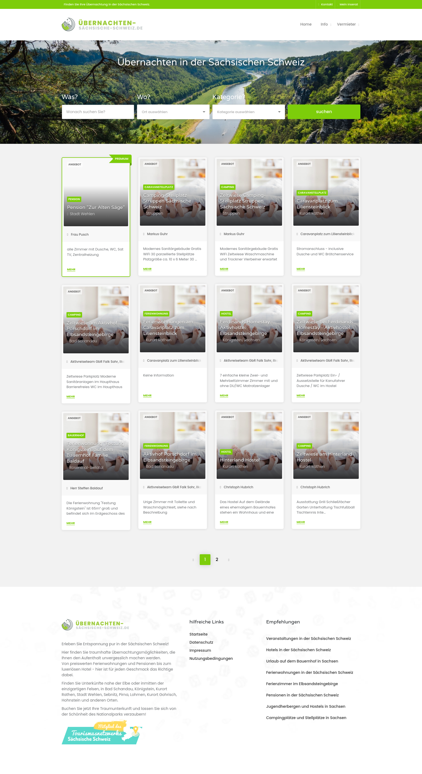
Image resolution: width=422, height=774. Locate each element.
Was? (70, 97)
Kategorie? (228, 97)
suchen (324, 112)
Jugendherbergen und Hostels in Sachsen (305, 706)
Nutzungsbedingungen (211, 658)
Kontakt (325, 4)
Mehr (71, 269)
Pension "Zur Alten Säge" (96, 207)
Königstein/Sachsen (241, 340)
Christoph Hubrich (236, 487)
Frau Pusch (78, 234)
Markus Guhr (155, 234)
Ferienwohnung (156, 314)
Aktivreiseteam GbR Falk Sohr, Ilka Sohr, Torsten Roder (265, 360)
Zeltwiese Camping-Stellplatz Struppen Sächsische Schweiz (243, 201)
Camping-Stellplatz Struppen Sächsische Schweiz (167, 201)
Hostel (226, 314)
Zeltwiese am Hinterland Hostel (324, 457)
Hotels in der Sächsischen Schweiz (298, 650)
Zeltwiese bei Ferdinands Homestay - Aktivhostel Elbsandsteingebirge (325, 327)
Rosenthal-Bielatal (86, 467)
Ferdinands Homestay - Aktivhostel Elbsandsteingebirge (246, 327)
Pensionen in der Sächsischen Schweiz (302, 695)
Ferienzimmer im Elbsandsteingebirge (302, 683)
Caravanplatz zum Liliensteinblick (317, 204)
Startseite (198, 634)
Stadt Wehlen (82, 214)
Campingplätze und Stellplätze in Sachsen (306, 717)
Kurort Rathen (312, 213)
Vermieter (346, 24)
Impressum (200, 650)
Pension (74, 199)
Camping (227, 187)
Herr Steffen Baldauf (84, 488)
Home (306, 24)
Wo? (143, 97)
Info (324, 24)
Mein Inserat (347, 4)
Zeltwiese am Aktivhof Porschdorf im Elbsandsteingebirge (91, 328)
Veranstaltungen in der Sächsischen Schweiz (308, 638)
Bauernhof (76, 435)
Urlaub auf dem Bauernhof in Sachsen (302, 661)
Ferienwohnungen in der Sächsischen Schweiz (309, 672)
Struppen (154, 213)
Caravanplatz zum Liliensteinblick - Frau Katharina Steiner (346, 234)
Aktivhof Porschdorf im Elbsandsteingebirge (169, 457)
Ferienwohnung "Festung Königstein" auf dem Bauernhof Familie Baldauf (95, 452)
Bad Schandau (83, 341)
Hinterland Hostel (240, 460)
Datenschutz (201, 642)
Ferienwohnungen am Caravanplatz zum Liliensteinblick (168, 327)
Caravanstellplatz (159, 187)
